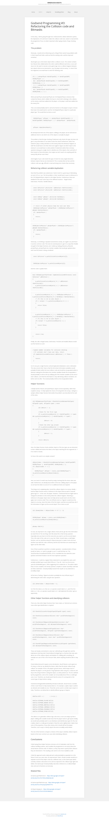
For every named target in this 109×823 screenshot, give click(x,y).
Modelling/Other (59, 12)
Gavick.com (63, 814)
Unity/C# (48, 12)
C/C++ (40, 12)
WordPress (60, 816)
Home (33, 12)
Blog (69, 12)
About (76, 12)
